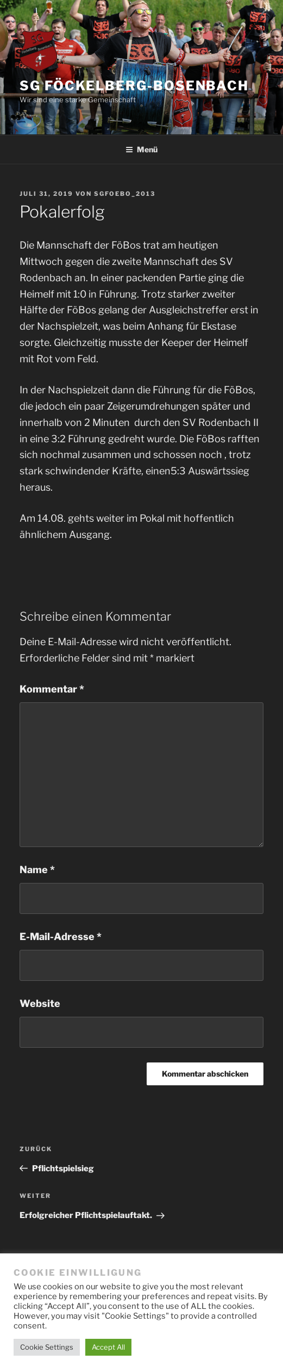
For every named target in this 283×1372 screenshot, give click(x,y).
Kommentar (52, 689)
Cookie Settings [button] (46, 1347)
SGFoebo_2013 (124, 193)
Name (37, 869)
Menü (141, 149)
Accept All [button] (108, 1347)
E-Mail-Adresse (61, 936)
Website (40, 1003)
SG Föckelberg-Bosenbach (134, 86)
